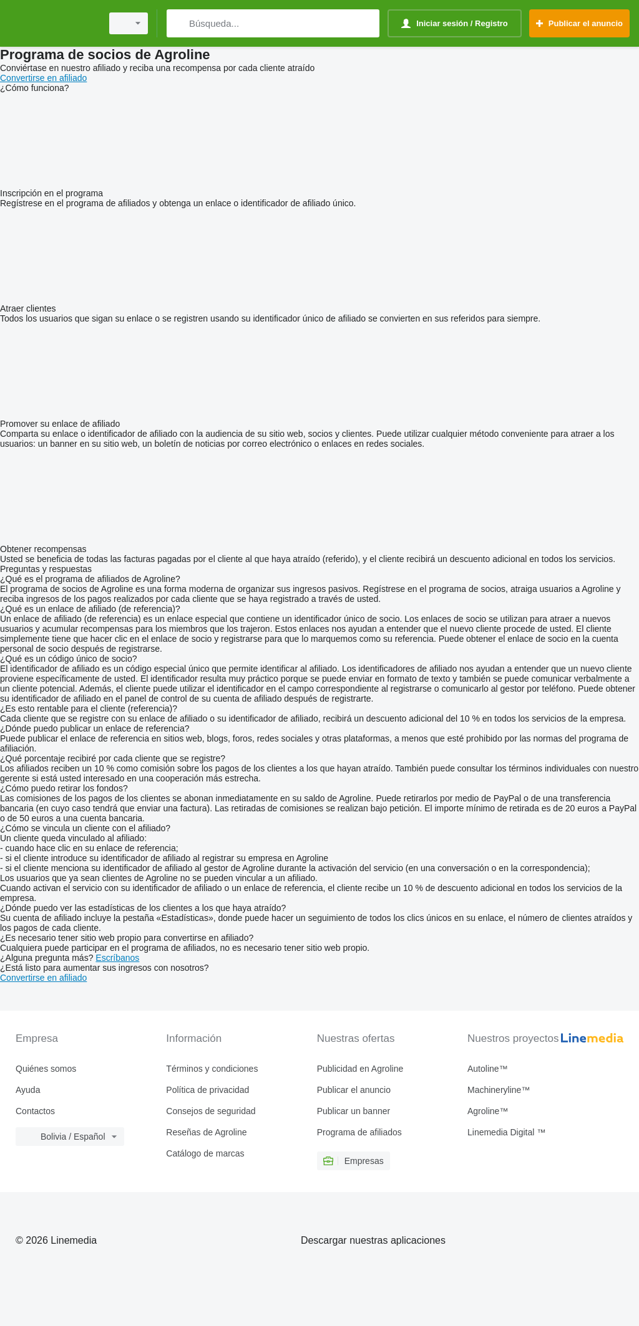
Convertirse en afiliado (43, 78)
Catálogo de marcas (205, 1153)
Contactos (35, 1111)
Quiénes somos (46, 1069)
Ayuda (28, 1090)
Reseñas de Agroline (206, 1132)
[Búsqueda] (179, 23)
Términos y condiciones (212, 1069)
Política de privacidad (207, 1090)
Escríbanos (117, 958)
